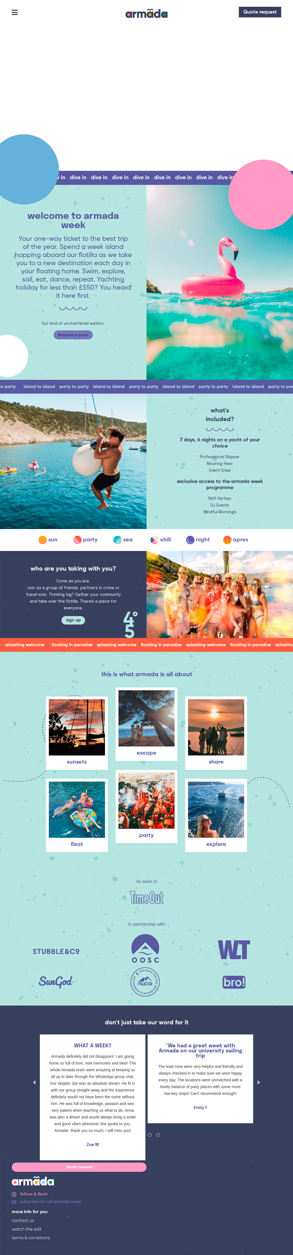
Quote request (260, 12)
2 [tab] (141, 1135)
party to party (78, 387)
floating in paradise (76, 645)
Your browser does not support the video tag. (146, 98)
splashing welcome (28, 645)
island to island (43, 387)
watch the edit (27, 1229)
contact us (23, 1220)
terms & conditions (31, 1238)
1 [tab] (133, 1135)
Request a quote (73, 335)
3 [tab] (150, 1135)
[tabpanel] (92, 1098)
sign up (73, 620)
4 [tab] (158, 1135)
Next (258, 1082)
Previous (34, 1082)
